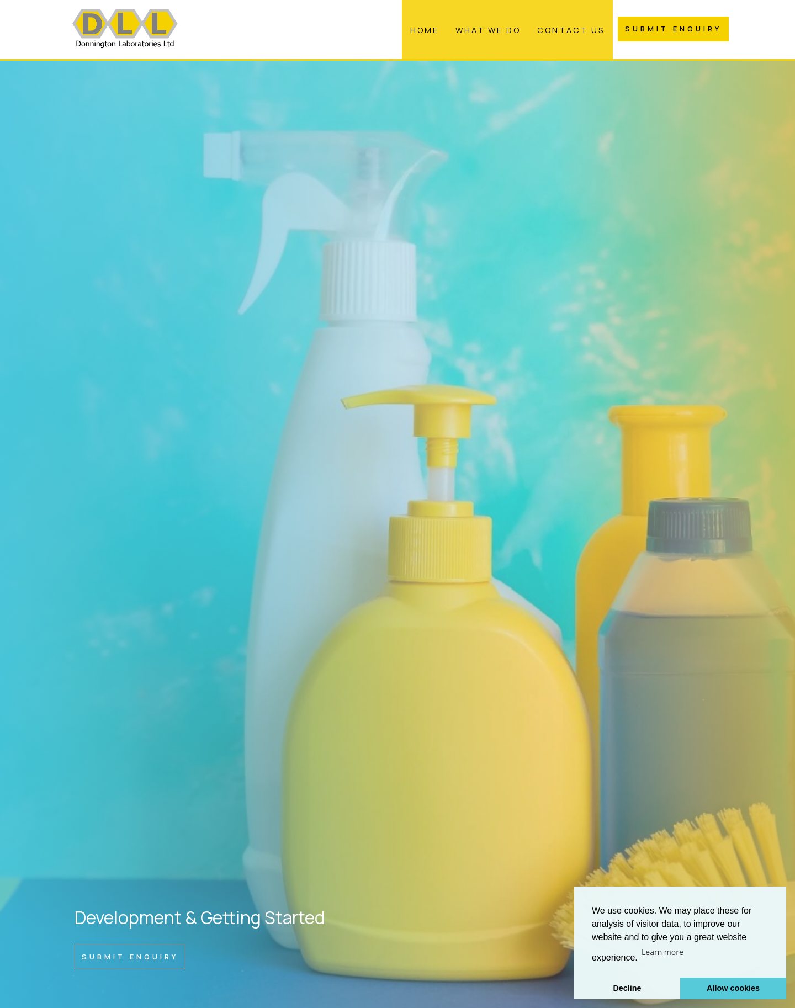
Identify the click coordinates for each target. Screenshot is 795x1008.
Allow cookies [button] (733, 988)
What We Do (488, 30)
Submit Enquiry (673, 29)
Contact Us (571, 30)
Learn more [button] (662, 952)
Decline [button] (627, 988)
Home (424, 30)
